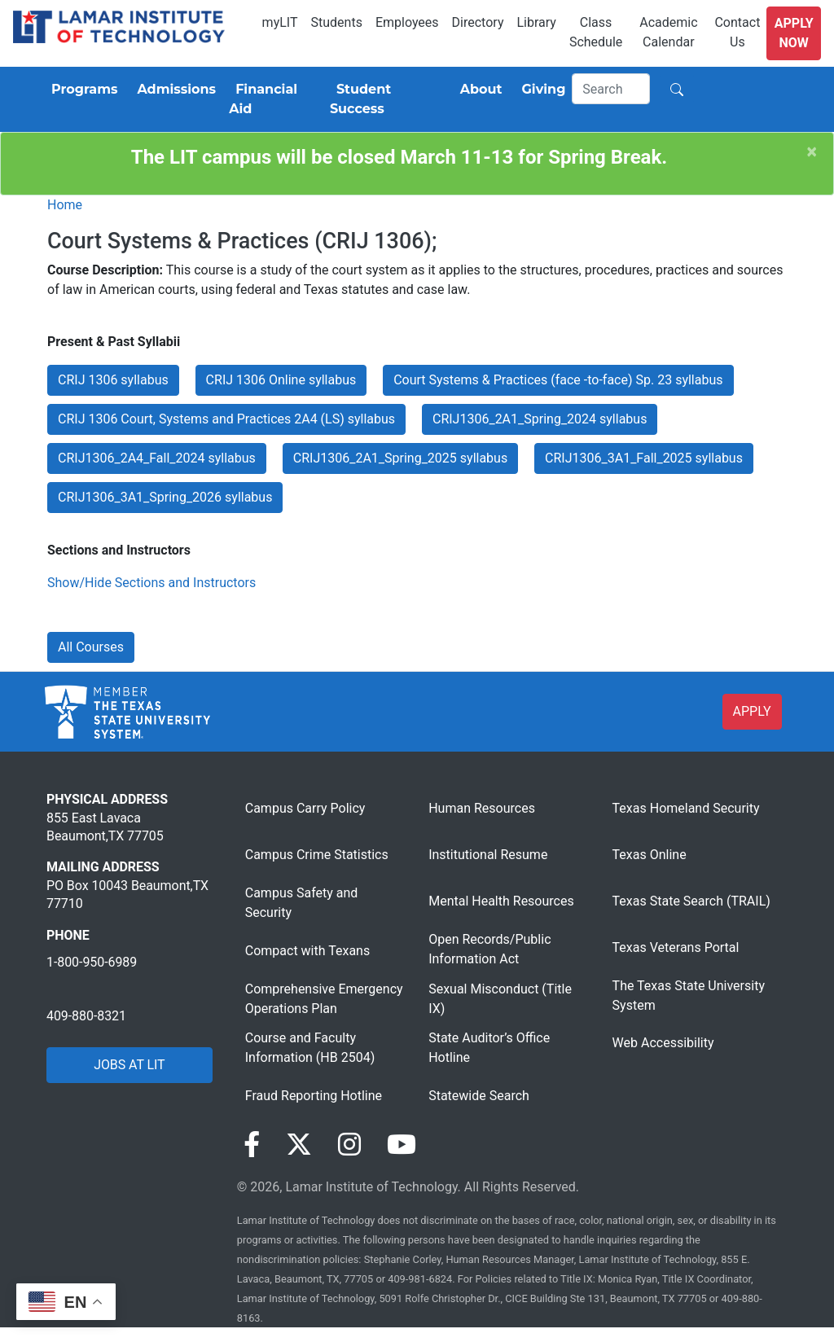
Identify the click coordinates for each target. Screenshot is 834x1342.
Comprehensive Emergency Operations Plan (324, 998)
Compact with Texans (307, 950)
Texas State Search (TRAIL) (691, 901)
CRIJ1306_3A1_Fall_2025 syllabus (644, 458)
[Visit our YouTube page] (401, 1144)
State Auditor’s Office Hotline (489, 1047)
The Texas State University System (688, 995)
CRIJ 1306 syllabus (113, 380)
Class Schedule (595, 32)
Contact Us (737, 32)
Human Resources (481, 808)
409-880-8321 (86, 1016)
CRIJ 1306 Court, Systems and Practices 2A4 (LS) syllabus (226, 419)
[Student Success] (385, 99)
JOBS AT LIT (129, 1064)
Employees (407, 22)
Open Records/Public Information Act (489, 949)
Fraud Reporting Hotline (313, 1095)
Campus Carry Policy (305, 808)
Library (535, 22)
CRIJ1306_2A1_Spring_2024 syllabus (539, 419)
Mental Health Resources (501, 901)
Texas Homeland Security (686, 808)
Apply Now (794, 32)
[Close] (812, 152)
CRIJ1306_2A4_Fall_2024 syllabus (157, 458)
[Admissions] (173, 89)
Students (336, 22)
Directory (478, 22)
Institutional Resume (487, 854)
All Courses (91, 647)
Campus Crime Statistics (316, 854)
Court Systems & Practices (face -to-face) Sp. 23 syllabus (557, 380)
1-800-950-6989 (91, 962)
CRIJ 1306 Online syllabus (281, 380)
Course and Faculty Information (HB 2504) (310, 1047)
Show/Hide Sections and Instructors (151, 582)
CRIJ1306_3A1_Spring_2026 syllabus (165, 497)
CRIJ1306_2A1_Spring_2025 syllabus (400, 458)
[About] (478, 89)
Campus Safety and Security (301, 902)
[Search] (611, 88)
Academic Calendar (668, 32)
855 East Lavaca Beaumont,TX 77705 (105, 827)
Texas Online (649, 854)
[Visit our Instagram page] (349, 1144)
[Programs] (81, 89)
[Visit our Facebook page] (252, 1144)
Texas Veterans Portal (676, 947)
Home (64, 205)
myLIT (280, 22)
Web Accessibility (663, 1042)
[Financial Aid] (272, 99)
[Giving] (541, 89)
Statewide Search (478, 1095)
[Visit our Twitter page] (299, 1144)
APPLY (752, 711)
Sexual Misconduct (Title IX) (500, 998)
